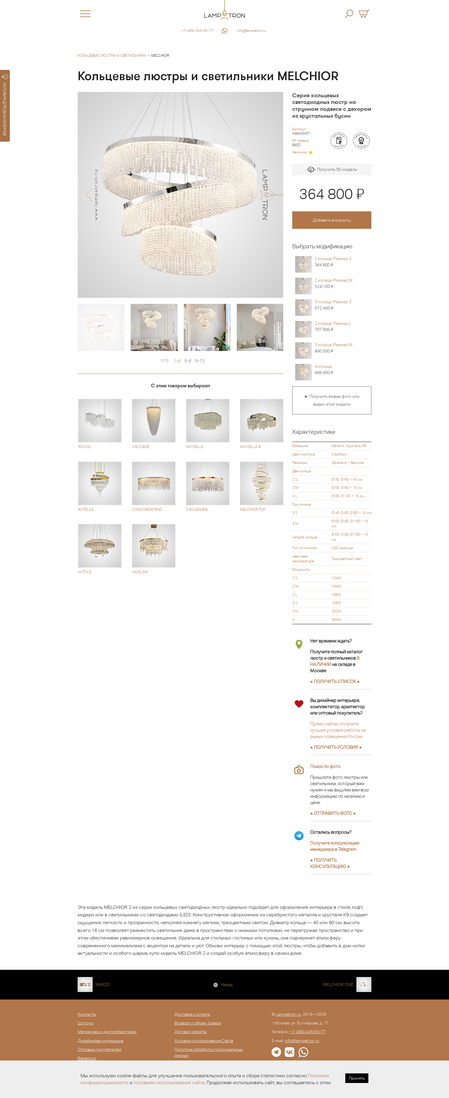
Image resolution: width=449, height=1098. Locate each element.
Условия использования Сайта (203, 1040)
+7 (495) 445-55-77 (197, 31)
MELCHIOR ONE (338, 984)
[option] (180, 195)
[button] (89, 194)
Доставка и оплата (192, 1014)
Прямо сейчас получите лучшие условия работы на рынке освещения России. (338, 730)
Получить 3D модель (332, 170)
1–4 (177, 360)
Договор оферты (190, 1031)
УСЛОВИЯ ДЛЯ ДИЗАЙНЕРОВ (5, 105)
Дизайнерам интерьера (100, 1040)
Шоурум (86, 1023)
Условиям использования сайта (169, 1082)
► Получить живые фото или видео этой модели (331, 400)
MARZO (103, 984)
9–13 (199, 360)
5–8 (187, 360)
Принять (357, 1078)
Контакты (87, 1014)
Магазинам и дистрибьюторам (107, 1031)
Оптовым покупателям (99, 1049)
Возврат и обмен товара (197, 1023)
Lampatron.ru (288, 1014)
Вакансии (87, 1058)
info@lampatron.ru (251, 31)
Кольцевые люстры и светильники (112, 55)
